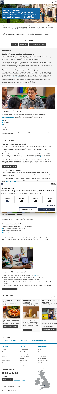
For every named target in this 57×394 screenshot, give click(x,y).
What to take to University (49, 329)
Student (5, 379)
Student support (6, 362)
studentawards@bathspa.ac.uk (39, 156)
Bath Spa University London (27, 365)
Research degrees (24, 356)
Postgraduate (23, 351)
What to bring (24, 340)
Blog (39, 351)
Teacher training (24, 354)
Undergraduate (24, 349)
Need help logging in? (19, 380)
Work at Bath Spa (42, 358)
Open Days (4, 349)
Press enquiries (42, 356)
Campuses (4, 356)
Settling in (14, 44)
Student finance (6, 360)
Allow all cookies (46, 209)
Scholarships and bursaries (9, 166)
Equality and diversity (43, 360)
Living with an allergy (35, 44)
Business (40, 354)
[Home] (2, 3)
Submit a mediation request (9, 289)
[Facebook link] (3, 373)
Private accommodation (39, 340)
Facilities (4, 358)
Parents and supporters (44, 365)
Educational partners (25, 362)
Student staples (27, 329)
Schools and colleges (43, 362)
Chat (43, 44)
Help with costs (23, 44)
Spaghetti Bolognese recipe (10, 326)
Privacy (22, 384)
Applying (6, 340)
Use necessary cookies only (28, 209)
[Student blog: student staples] (31, 312)
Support (13, 340)
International (23, 358)
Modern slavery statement (13, 386)
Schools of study (6, 365)
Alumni (40, 349)
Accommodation (6, 354)
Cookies (4, 386)
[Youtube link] (10, 373)
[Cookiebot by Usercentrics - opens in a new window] (50, 184)
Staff (10, 379)
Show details (50, 205)
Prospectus (4, 351)
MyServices (35, 275)
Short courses (23, 360)
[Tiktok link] (13, 373)
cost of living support (11, 181)
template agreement (14, 76)
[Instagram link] (6, 373)
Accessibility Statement (13, 384)
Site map (4, 384)
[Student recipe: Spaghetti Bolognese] (11, 312)
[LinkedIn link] (16, 373)
